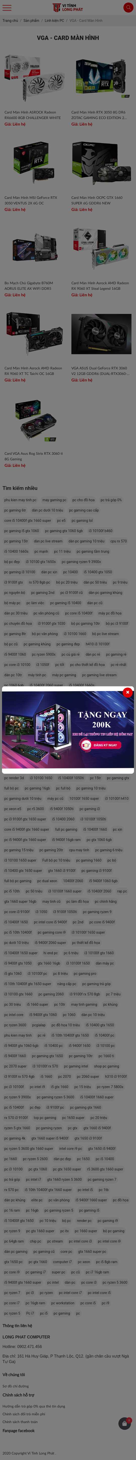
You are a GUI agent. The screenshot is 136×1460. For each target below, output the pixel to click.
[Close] (128, 693)
